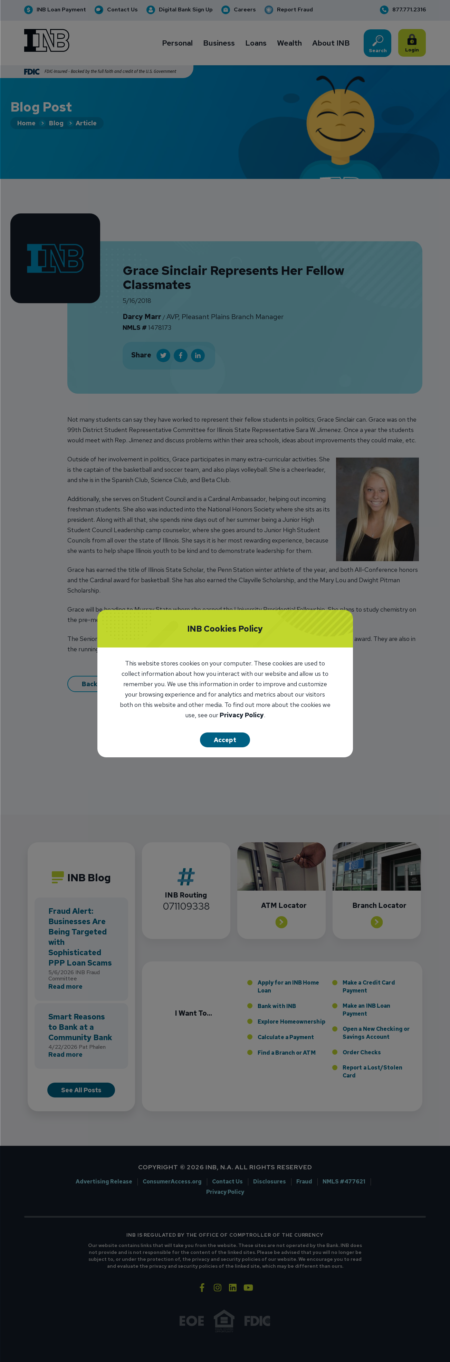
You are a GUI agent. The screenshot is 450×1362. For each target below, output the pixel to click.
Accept (225, 740)
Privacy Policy (242, 715)
